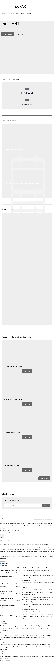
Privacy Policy (38, 519)
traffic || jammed (27, 93)
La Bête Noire (27, 104)
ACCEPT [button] (17, 530)
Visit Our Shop (44, 478)
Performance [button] (4, 630)
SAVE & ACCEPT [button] (5, 661)
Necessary (5, 563)
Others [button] (2, 651)
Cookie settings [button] (4, 530)
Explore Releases (8, 34)
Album (27, 88)
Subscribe (45, 505)
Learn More (20, 34)
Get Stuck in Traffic (14, 149)
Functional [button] (3, 621)
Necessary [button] (3, 561)
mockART (20, 6)
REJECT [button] (12, 530)
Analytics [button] (2, 640)
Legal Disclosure (47, 519)
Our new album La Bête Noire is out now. (18, 201)
